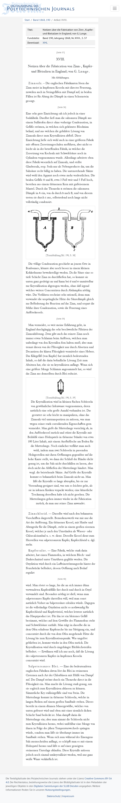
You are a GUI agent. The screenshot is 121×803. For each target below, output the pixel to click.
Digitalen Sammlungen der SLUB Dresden (56, 786)
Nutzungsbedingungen (57, 789)
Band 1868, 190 (41, 19)
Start (27, 19)
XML (45, 42)
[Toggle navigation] (114, 8)
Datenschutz (53, 796)
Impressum (68, 796)
